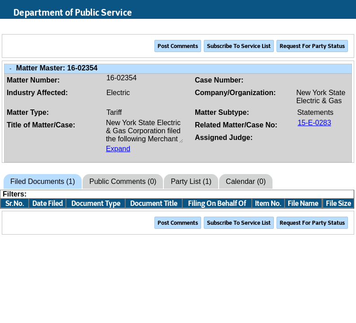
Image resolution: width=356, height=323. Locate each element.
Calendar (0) (246, 181)
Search (306, 26)
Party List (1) (191, 181)
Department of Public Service (72, 12)
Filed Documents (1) (42, 181)
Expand (118, 149)
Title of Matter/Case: (41, 125)
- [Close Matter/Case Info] (10, 68)
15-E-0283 (314, 123)
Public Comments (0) (122, 181)
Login (341, 26)
